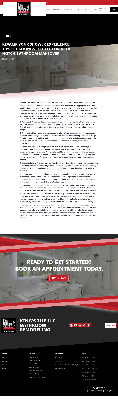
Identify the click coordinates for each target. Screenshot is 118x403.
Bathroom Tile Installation (36, 371)
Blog (95, 13)
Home (48, 13)
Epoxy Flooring (33, 364)
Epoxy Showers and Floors (37, 384)
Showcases (79, 13)
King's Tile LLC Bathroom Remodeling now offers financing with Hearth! (26, 2)
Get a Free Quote (59, 285)
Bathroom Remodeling (35, 378)
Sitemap (5, 376)
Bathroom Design (34, 381)
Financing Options (102, 13)
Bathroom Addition (34, 374)
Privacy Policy (109, 398)
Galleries (5, 369)
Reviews (88, 13)
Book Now (110, 333)
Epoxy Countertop (34, 368)
